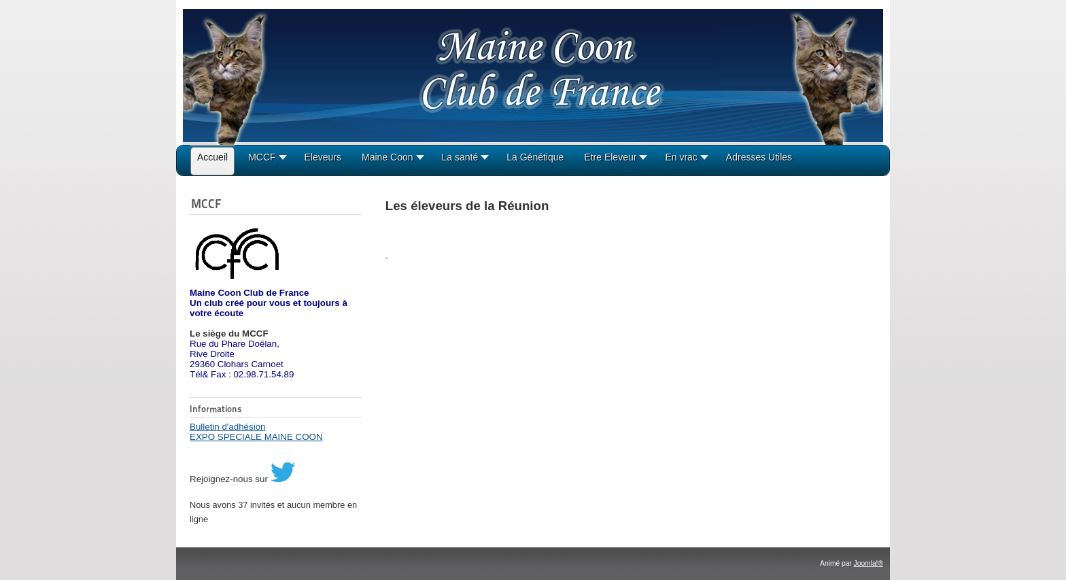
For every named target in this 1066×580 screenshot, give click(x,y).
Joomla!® (868, 563)
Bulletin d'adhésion (227, 427)
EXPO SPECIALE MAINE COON (256, 437)
